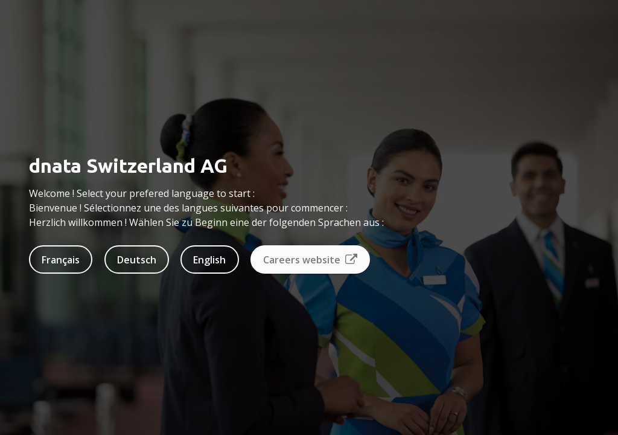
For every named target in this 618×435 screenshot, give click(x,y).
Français (61, 259)
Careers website (310, 259)
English (209, 259)
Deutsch (136, 259)
